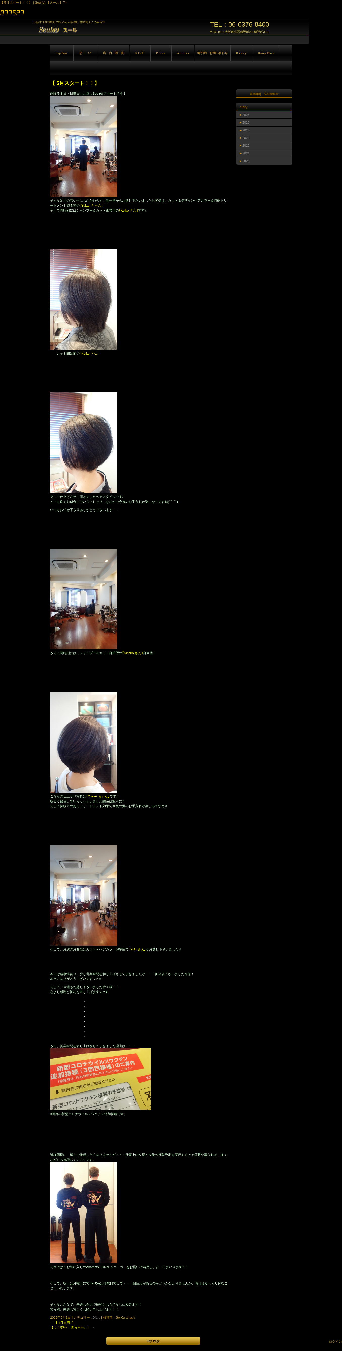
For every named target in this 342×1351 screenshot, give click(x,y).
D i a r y (241, 53)
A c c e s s (183, 53)
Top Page (62, 53)
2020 (246, 161)
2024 (246, 130)
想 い (85, 53)
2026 (246, 115)
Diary (96, 1317)
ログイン (335, 1341)
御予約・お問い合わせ (212, 53)
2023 (246, 138)
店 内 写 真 (113, 53)
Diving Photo (266, 53)
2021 (246, 153)
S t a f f (140, 53)
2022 (246, 145)
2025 (246, 122)
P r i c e (160, 53)
